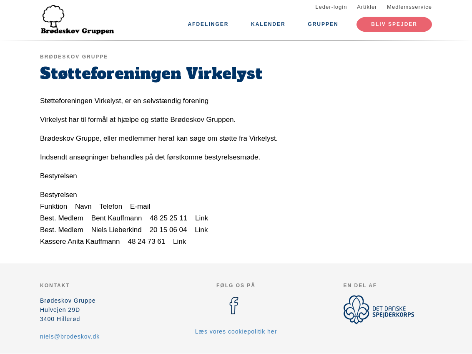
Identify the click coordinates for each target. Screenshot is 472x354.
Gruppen (323, 24)
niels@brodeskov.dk (70, 336)
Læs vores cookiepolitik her (236, 331)
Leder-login (331, 7)
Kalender (268, 24)
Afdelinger (208, 24)
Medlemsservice (409, 7)
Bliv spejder (394, 24)
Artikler (367, 7)
